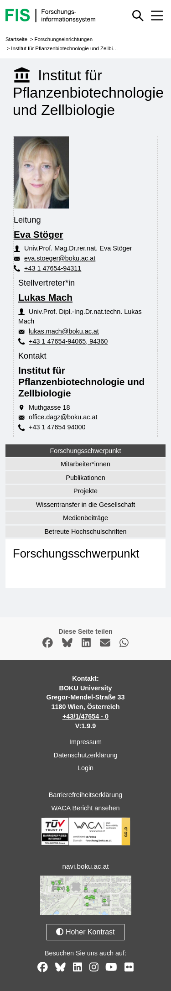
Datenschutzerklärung (86, 755)
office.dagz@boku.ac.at (63, 417)
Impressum (85, 742)
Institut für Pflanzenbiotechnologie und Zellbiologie (68, 48)
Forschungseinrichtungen (63, 39)
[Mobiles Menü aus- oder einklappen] (156, 15)
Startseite (16, 39)
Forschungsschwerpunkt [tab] (85, 450)
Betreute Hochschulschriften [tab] (86, 531)
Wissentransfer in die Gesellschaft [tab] (85, 504)
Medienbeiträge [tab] (85, 518)
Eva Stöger (38, 234)
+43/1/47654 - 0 (85, 716)
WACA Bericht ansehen (86, 808)
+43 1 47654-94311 (52, 268)
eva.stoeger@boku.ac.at (59, 258)
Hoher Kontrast (85, 932)
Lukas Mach (45, 297)
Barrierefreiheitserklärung (86, 794)
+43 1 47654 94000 (57, 427)
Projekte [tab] (85, 491)
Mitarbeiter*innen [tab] (85, 464)
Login (85, 768)
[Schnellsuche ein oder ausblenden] (138, 15)
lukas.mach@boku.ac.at (64, 331)
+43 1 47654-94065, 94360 (68, 341)
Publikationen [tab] (85, 477)
